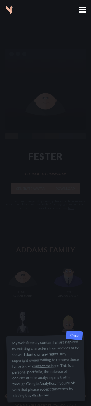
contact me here (45, 365)
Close (74, 335)
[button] (82, 9)
